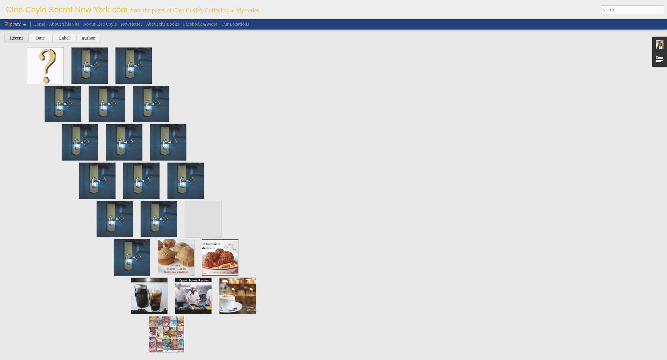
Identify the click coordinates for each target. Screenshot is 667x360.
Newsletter (131, 24)
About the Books (162, 24)
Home (39, 24)
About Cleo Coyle (100, 24)
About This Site (64, 24)
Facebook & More (200, 24)
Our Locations (235, 24)
